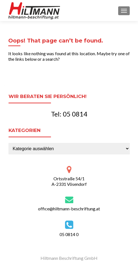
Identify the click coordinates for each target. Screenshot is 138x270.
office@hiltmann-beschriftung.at (69, 208)
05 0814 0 (69, 234)
